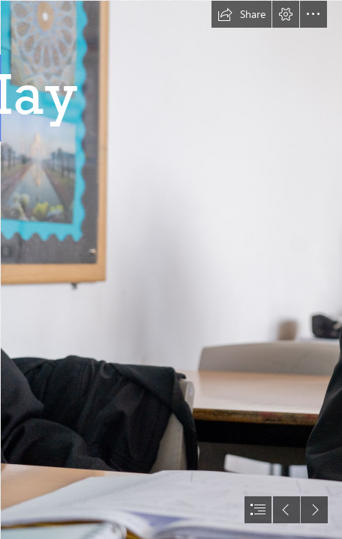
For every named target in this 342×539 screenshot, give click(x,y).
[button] (242, 14)
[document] (171, 269)
